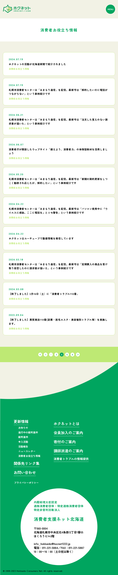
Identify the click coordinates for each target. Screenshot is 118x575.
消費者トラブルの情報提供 (71, 459)
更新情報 (21, 422)
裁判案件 (23, 437)
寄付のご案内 (65, 442)
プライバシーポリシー (26, 482)
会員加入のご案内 (68, 433)
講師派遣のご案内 (68, 451)
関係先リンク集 (26, 464)
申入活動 (23, 442)
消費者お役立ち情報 (29, 456)
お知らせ (23, 427)
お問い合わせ (25, 473)
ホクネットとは (66, 424)
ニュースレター (26, 451)
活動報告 (23, 446)
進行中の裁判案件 (28, 432)
